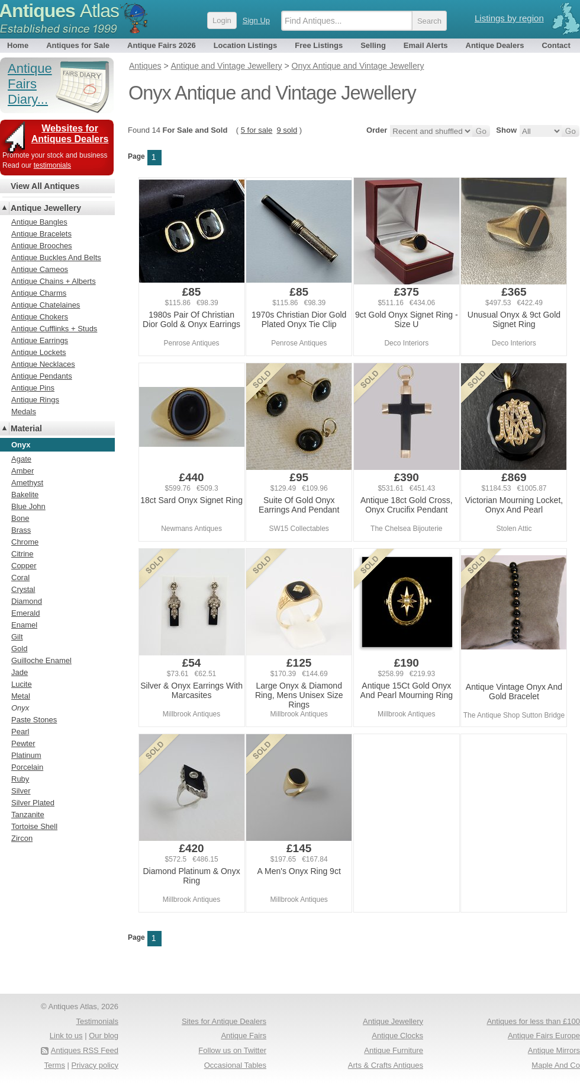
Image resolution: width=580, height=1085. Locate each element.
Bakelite (24, 494)
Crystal (23, 589)
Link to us (66, 1035)
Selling (373, 45)
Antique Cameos (39, 269)
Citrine (22, 553)
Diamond (26, 601)
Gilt (17, 636)
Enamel (24, 624)
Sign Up (256, 20)
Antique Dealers (495, 45)
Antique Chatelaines (45, 304)
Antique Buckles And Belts (56, 257)
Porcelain (27, 767)
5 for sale (256, 130)
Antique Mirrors (554, 1050)
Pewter (23, 743)
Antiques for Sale (77, 45)
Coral (20, 577)
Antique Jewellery (46, 208)
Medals (23, 411)
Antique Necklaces (43, 364)
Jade (19, 672)
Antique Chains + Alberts (53, 281)
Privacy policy (95, 1065)
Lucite (21, 684)
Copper (24, 565)
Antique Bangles (39, 221)
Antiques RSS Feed (84, 1050)
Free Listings (319, 45)
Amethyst (27, 482)
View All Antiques (45, 186)
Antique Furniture (393, 1050)
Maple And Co (555, 1065)
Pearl (20, 731)
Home (17, 45)
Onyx (20, 707)
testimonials (52, 165)
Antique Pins (32, 387)
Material (26, 428)
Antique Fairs (243, 1035)
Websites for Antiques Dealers (70, 133)
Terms (54, 1065)
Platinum (26, 755)
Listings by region (509, 18)
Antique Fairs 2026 (161, 45)
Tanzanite (27, 814)
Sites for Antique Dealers (224, 1021)
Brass (21, 530)
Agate (21, 459)
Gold (19, 648)
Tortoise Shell (34, 826)
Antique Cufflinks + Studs (54, 328)
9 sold (286, 130)
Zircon (22, 838)
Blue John (28, 506)
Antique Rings (35, 399)
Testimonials (97, 1021)
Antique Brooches (41, 245)
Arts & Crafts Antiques (385, 1065)
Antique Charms (38, 293)
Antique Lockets (38, 352)
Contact (556, 45)
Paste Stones (34, 719)
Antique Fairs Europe (544, 1035)
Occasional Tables (235, 1065)
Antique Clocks (397, 1035)
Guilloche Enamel (41, 660)
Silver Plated (32, 802)
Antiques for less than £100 (533, 1021)
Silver (21, 790)
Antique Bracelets (41, 233)
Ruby (20, 778)
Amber (22, 470)
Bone (20, 518)
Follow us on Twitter (232, 1050)
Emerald (25, 613)
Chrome (24, 541)
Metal (20, 696)
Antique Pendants (41, 376)
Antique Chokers (39, 316)
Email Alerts (426, 45)
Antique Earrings (39, 340)
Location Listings (246, 45)
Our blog (103, 1035)
